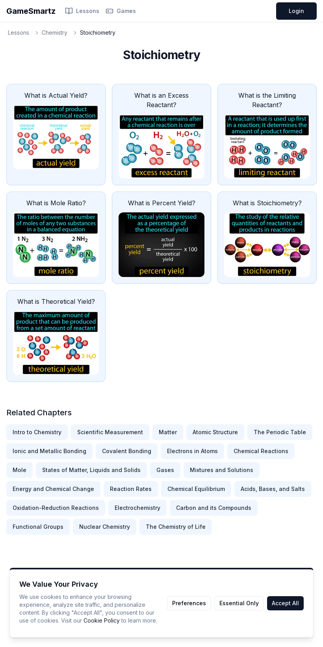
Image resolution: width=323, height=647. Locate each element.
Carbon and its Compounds (213, 507)
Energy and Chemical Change (53, 488)
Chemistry (54, 32)
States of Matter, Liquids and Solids (91, 470)
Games (121, 11)
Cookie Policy (102, 620)
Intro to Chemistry (37, 432)
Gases (165, 470)
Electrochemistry (137, 507)
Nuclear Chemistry (104, 526)
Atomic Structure (215, 432)
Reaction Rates (131, 488)
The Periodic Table (280, 432)
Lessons (82, 11)
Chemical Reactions (261, 451)
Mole (19, 470)
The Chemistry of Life (176, 526)
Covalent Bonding (126, 451)
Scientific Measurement (110, 432)
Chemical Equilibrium (196, 488)
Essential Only (239, 603)
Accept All (285, 603)
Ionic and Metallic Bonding (49, 451)
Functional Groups (38, 526)
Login (296, 10)
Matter (168, 432)
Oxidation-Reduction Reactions (56, 507)
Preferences (189, 603)
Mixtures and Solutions (221, 470)
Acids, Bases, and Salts (273, 488)
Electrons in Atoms (192, 451)
